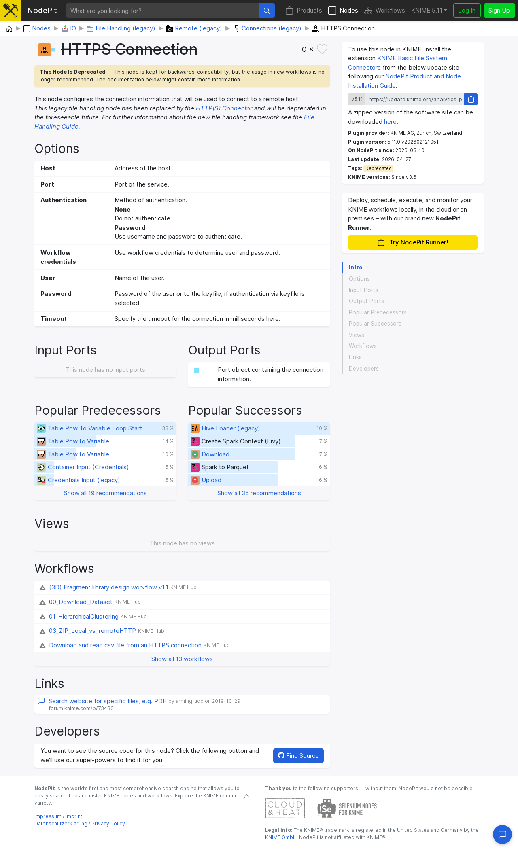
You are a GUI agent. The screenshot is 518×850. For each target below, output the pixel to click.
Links (355, 357)
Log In (467, 10)
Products (303, 10)
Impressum (48, 816)
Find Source (298, 755)
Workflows (384, 10)
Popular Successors (375, 323)
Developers (364, 368)
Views (356, 335)
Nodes (343, 10)
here (390, 121)
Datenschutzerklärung (60, 823)
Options (359, 279)
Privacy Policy (108, 823)
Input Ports (363, 290)
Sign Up (499, 10)
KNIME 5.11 (426, 10)
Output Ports (366, 301)
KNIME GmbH (281, 837)
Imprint (74, 816)
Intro (356, 267)
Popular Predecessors (378, 312)
